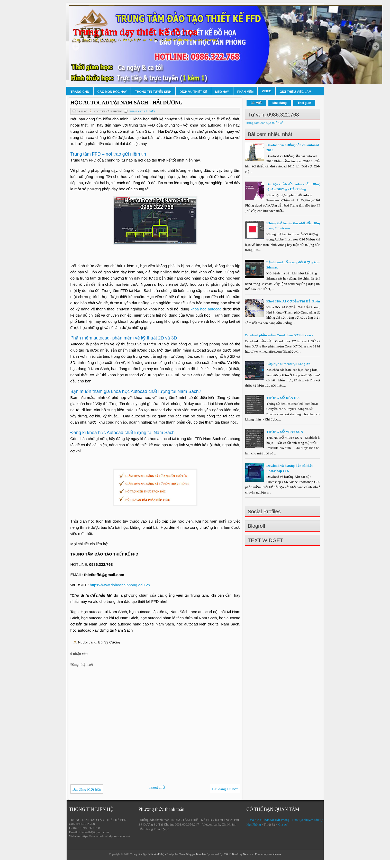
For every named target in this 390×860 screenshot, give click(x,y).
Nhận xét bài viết (142, 111)
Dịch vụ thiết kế (193, 92)
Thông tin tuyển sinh (153, 92)
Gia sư (282, 824)
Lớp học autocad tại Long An (288, 364)
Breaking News (240, 854)
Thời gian (304, 103)
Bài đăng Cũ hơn (225, 789)
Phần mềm (245, 92)
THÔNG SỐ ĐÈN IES (283, 398)
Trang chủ (80, 92)
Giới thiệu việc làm (295, 92)
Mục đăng (280, 103)
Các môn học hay (112, 92)
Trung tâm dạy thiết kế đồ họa (135, 32)
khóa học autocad (207, 309)
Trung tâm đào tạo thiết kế (264, 123)
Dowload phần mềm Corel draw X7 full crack (279, 335)
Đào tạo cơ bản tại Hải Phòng (268, 820)
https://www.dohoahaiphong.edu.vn (120, 585)
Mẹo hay (222, 92)
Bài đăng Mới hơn (86, 789)
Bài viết (256, 103)
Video (266, 91)
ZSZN (227, 854)
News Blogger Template (192, 854)
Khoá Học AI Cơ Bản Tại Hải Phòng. (294, 301)
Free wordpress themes (268, 854)
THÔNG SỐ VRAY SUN (284, 432)
